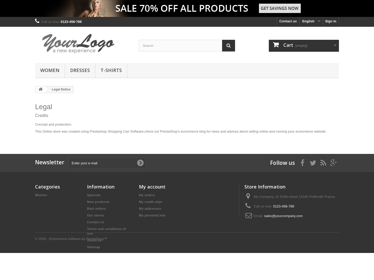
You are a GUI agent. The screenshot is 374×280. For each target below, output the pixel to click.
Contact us (288, 21)
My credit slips (150, 202)
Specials (94, 195)
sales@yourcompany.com (283, 216)
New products (98, 202)
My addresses (150, 209)
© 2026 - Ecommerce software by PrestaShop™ (71, 266)
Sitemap (93, 247)
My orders (147, 195)
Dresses (80, 70)
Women (49, 70)
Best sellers (96, 209)
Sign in (330, 21)
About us (94, 240)
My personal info (152, 215)
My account (152, 187)
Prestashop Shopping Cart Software (116, 131)
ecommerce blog (193, 131)
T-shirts (111, 70)
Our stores (95, 215)
